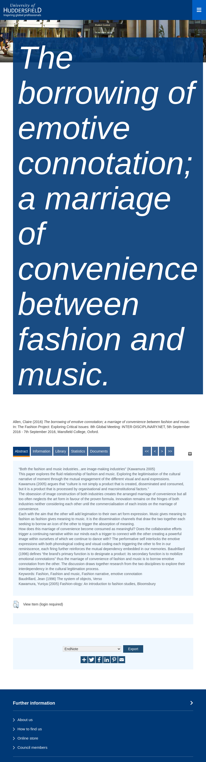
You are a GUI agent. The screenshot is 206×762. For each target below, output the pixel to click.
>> (170, 451)
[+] (190, 454)
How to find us (30, 729)
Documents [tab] (99, 451)
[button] (16, 604)
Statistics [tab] (78, 451)
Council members (33, 747)
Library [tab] (60, 451)
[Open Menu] (199, 10)
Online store (28, 738)
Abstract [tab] (21, 451)
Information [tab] (41, 451)
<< (147, 451)
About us (25, 720)
